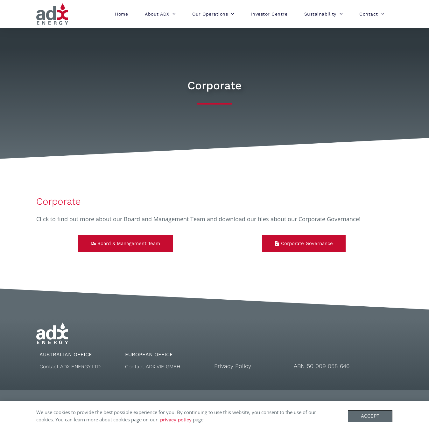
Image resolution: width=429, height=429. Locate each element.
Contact (371, 14)
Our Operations (213, 14)
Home (121, 14)
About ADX (160, 14)
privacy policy (176, 421)
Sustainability (323, 14)
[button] (125, 244)
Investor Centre (269, 14)
